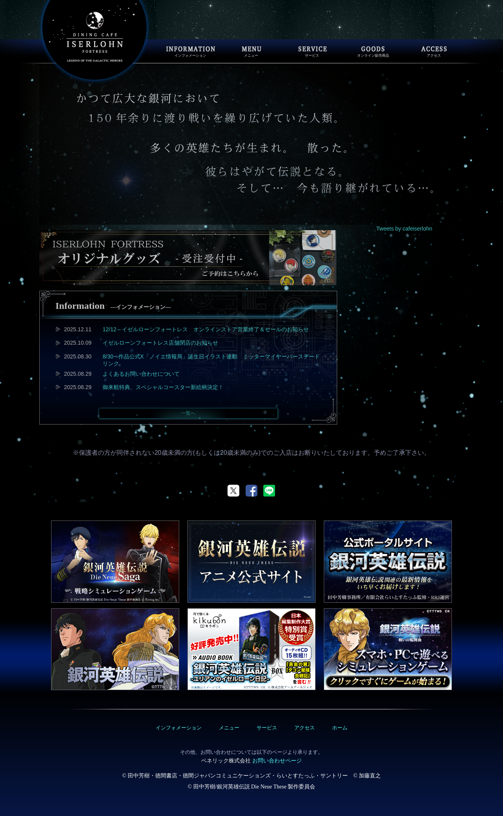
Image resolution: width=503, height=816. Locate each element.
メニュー (229, 728)
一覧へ (188, 413)
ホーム (339, 728)
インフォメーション (179, 728)
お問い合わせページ (277, 760)
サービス (267, 728)
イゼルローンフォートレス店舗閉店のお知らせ (160, 343)
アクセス (304, 728)
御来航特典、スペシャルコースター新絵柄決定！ (163, 387)
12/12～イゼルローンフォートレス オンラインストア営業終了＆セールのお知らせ (206, 329)
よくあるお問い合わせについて (141, 374)
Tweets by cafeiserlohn (404, 228)
